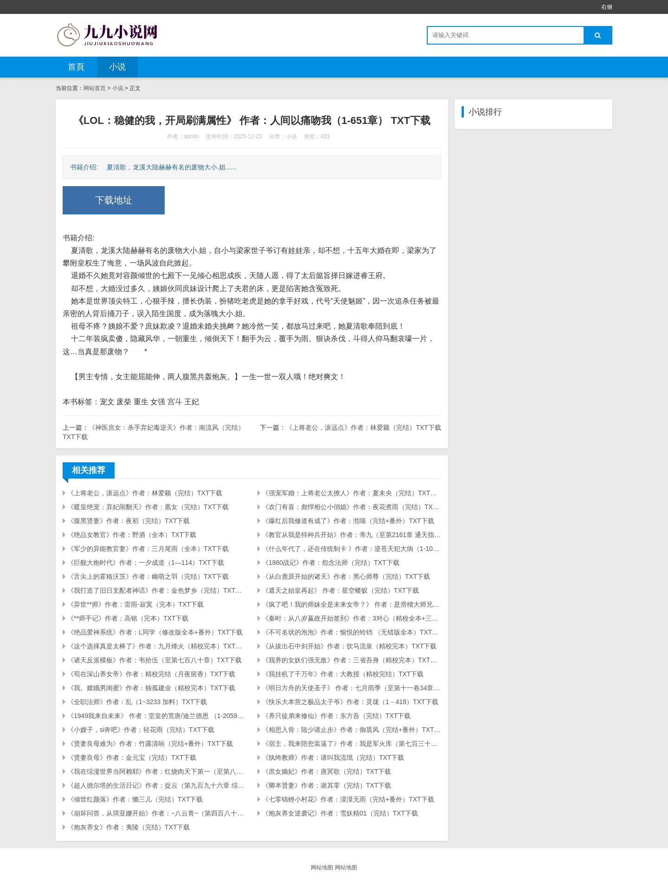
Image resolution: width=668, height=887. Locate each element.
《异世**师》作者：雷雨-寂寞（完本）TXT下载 (135, 604)
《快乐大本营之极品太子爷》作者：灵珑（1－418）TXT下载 (350, 702)
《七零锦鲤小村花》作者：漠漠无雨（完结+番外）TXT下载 (348, 799)
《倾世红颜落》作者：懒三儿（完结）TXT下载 (135, 799)
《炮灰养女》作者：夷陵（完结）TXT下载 (128, 827)
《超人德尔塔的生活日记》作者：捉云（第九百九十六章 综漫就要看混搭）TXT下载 (156, 785)
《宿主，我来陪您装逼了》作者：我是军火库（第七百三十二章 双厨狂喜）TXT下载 (351, 743)
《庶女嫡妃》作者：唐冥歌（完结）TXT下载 (326, 771)
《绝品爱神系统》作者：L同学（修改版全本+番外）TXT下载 (155, 632)
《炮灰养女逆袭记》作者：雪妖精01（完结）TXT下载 (340, 813)
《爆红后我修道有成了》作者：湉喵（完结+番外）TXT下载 (348, 520)
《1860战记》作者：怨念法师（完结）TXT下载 (330, 562)
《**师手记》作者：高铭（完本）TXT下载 (127, 618)
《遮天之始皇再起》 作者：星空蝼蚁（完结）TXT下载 (340, 590)
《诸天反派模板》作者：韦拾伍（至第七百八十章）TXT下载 (154, 660)
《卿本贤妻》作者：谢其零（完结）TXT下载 (326, 785)
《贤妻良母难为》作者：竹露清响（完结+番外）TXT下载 (150, 743)
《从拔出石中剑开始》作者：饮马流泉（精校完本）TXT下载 (349, 646)
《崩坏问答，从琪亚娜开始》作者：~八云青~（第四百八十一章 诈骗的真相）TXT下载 (156, 813)
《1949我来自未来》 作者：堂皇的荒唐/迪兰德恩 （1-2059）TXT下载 (156, 715)
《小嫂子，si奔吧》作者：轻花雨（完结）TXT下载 (140, 729)
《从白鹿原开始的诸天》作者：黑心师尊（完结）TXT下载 (346, 576)
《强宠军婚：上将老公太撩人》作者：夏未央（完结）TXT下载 (351, 493)
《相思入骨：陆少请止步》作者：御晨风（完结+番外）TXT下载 (351, 729)
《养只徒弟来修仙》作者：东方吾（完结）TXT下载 (336, 715)
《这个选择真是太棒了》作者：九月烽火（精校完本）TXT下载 (156, 646)
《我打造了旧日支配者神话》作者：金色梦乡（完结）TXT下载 (156, 590)
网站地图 (322, 867)
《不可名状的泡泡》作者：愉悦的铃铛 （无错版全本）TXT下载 (351, 632)
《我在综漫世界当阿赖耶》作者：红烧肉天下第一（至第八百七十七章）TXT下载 (156, 771)
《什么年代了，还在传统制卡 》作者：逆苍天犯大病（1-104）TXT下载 (351, 548)
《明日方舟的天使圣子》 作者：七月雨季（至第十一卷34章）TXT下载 (351, 688)
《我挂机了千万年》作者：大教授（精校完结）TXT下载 (343, 674)
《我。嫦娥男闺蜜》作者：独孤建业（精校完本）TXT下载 (151, 688)
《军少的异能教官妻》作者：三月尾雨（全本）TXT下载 (148, 548)
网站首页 (95, 88)
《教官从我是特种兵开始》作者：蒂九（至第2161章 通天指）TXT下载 (351, 534)
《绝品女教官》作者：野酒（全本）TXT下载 (131, 534)
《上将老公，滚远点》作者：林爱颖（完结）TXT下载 (363, 427)
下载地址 (113, 200)
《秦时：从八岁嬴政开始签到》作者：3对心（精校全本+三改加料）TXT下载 (351, 618)
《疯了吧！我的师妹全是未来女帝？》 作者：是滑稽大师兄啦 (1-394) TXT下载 (351, 604)
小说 (117, 66)
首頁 (76, 66)
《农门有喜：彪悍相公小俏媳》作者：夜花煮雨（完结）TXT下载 (351, 507)
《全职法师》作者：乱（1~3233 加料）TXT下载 (137, 702)
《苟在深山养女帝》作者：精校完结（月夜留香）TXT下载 (151, 674)
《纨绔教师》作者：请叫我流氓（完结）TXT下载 (333, 757)
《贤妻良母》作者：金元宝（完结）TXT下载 (131, 757)
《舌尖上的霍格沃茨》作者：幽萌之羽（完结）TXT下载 (148, 576)
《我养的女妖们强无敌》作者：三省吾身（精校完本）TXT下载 (351, 660)
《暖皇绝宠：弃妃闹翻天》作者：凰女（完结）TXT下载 (148, 507)
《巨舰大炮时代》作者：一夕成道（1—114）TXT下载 (145, 562)
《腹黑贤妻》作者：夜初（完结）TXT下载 (128, 520)
